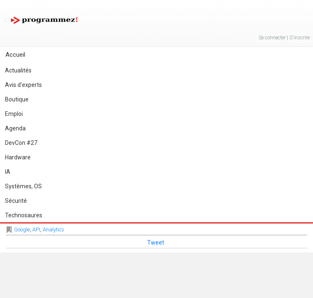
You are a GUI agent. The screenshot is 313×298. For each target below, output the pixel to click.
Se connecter (272, 38)
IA (7, 171)
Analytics (53, 229)
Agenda (15, 128)
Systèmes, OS (23, 186)
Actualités (18, 70)
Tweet (155, 242)
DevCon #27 (21, 142)
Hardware (18, 157)
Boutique (17, 99)
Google (22, 229)
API (36, 229)
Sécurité (16, 200)
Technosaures (23, 215)
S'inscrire (299, 38)
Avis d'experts (23, 85)
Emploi (14, 114)
